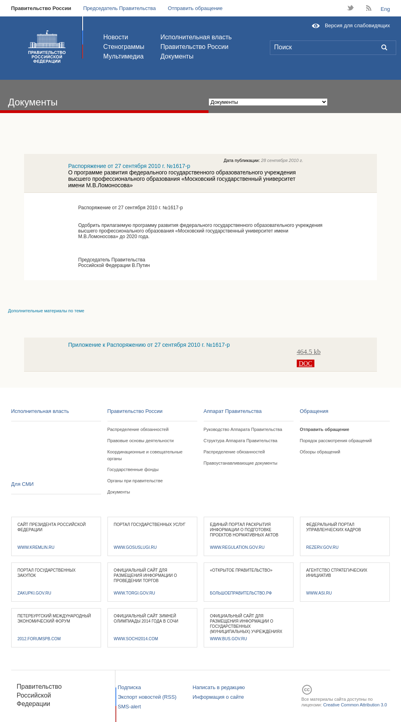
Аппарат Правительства (233, 411)
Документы (176, 56)
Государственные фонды (133, 469)
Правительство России (41, 8)
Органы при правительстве (135, 480)
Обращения (314, 411)
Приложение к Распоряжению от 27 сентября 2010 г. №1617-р (149, 345)
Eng (385, 9)
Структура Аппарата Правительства (240, 440)
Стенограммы (123, 46)
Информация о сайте (218, 697)
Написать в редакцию (218, 687)
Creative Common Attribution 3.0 (355, 704)
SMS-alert (129, 707)
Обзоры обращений (320, 451)
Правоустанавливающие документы (240, 463)
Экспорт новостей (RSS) (147, 697)
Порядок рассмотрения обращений (336, 440)
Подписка (129, 687)
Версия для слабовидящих (357, 25)
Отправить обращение (195, 8)
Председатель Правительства (119, 8)
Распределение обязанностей (138, 429)
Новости (115, 37)
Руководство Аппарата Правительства (243, 429)
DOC (305, 363)
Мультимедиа (123, 56)
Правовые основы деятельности (140, 440)
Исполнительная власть (196, 37)
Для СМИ (22, 484)
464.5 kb (309, 352)
